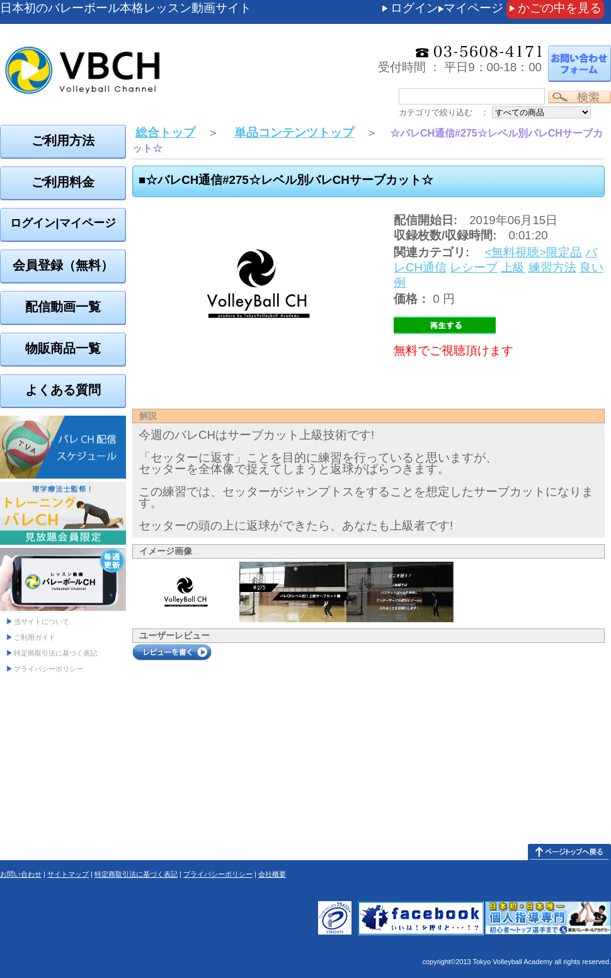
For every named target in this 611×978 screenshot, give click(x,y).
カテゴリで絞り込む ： (444, 112)
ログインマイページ (447, 7)
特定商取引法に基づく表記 (55, 653)
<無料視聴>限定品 (533, 252)
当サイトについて (41, 621)
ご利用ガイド (34, 637)
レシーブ (474, 267)
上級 (513, 267)
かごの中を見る (560, 7)
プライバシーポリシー (48, 669)
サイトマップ (68, 874)
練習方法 (552, 267)
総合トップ (165, 132)
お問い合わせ (21, 874)
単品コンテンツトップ (294, 132)
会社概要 (272, 874)
